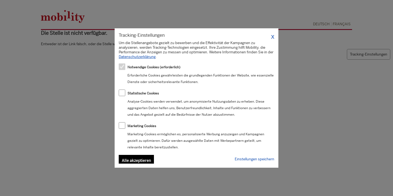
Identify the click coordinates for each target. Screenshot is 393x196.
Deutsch (321, 24)
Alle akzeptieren (136, 160)
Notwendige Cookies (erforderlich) (153, 67)
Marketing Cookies (141, 126)
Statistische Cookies (143, 93)
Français (342, 24)
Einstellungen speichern (254, 159)
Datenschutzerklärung (137, 56)
